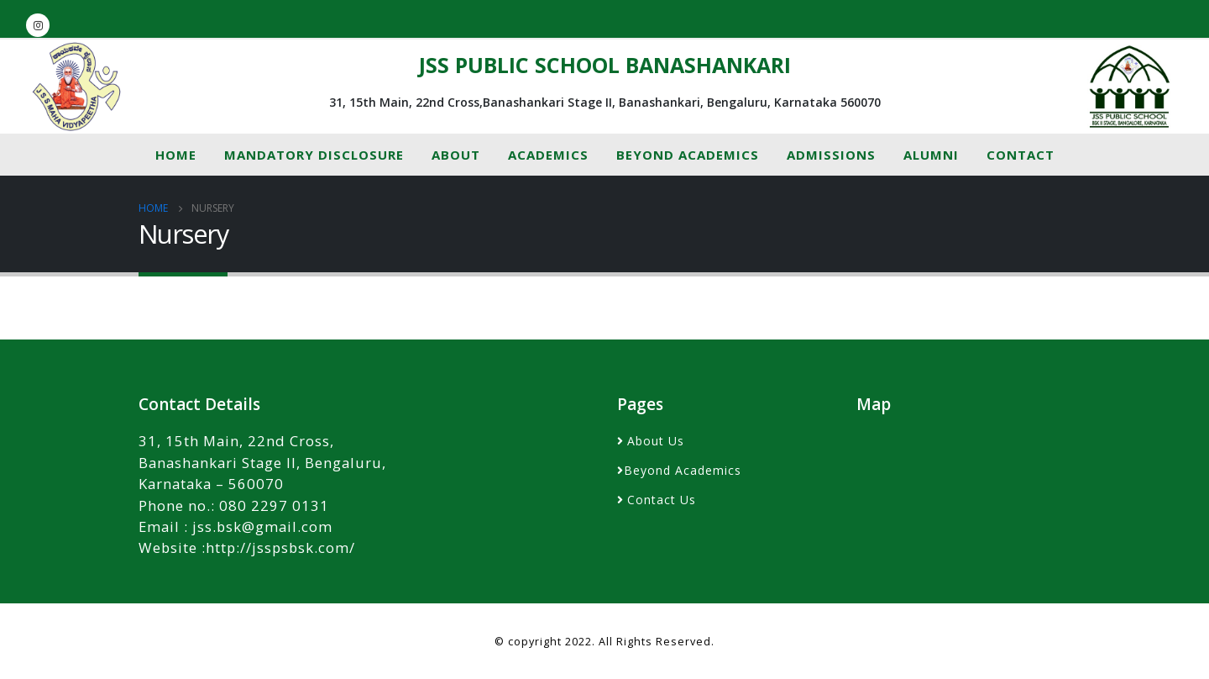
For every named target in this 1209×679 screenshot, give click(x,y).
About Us (655, 441)
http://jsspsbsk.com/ (280, 547)
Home (175, 154)
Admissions (831, 154)
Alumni (931, 154)
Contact (1021, 154)
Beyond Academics (687, 154)
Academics (548, 154)
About (456, 154)
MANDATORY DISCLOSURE (314, 154)
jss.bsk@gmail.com (262, 526)
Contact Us (661, 500)
